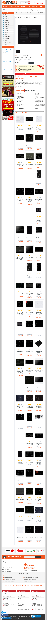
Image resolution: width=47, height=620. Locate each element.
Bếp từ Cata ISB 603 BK (20, 238)
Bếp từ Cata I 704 (20, 293)
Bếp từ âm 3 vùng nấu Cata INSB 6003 (38, 407)
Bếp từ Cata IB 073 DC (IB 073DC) (20, 165)
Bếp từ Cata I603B (20, 351)
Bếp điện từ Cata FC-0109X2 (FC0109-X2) (39, 425)
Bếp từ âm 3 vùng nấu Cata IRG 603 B (29, 519)
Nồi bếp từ (6, 44)
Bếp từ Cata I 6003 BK (29, 352)
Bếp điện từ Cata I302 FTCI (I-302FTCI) (29, 275)
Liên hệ (40, 6)
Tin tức (28, 6)
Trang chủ (5, 6)
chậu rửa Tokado (8, 42)
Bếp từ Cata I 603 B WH (38, 128)
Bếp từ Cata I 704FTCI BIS (38, 463)
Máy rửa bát (7, 26)
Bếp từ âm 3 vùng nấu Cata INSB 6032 (29, 407)
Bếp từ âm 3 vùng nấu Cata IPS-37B (20, 146)
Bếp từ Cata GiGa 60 (20, 499)
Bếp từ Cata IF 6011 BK (20, 332)
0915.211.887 (7, 618)
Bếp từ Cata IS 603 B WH (20, 128)
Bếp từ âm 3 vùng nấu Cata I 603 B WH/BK (39, 313)
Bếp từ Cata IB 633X (39, 164)
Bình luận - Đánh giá (30, 90)
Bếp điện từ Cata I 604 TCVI (39, 294)
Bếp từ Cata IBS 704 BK (29, 463)
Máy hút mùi (7, 20)
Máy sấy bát (7, 22)
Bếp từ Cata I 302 (39, 182)
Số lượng (17, 62)
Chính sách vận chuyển (6, 571)
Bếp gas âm (7, 24)
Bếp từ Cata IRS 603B (29, 500)
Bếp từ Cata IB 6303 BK (29, 313)
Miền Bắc (6, 591)
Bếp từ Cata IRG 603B (29, 388)
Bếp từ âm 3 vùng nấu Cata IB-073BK (29, 444)
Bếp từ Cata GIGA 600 (29, 165)
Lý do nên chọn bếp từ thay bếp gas (7, 50)
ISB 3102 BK (20, 462)
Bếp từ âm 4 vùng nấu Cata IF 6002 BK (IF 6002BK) (39, 219)
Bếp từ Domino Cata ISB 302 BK (39, 275)
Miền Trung (21, 591)
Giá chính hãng (18, 59)
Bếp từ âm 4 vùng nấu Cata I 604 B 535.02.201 (29, 200)
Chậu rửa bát (7, 32)
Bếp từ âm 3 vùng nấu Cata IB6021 (20, 313)
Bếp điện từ (7, 18)
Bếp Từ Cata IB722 (38, 257)
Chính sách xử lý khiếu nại (7, 567)
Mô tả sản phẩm (20, 90)
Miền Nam (35, 591)
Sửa (42, 54)
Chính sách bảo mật (5, 569)
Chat (3, 612)
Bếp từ (6, 14)
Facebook (4, 615)
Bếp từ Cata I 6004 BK (29, 332)
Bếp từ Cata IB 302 (29, 425)
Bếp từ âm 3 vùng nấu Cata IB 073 (29, 128)
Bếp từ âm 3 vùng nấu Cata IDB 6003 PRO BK (38, 238)
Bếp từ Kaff (7, 40)
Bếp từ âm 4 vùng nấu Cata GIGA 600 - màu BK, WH (20, 258)
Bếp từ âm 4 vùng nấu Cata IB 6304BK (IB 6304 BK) (38, 333)
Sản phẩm (17, 6)
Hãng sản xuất (34, 6)
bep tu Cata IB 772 (29, 480)
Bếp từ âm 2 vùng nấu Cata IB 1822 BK (20, 519)
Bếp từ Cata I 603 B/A (20, 200)
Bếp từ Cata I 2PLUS (29, 145)
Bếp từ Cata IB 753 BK (38, 444)
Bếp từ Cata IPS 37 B (39, 370)
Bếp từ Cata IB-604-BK (38, 500)
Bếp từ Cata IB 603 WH (20, 538)
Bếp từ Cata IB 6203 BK (29, 538)
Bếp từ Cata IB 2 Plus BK (39, 146)
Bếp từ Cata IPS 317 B (38, 388)
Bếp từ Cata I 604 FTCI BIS (39, 352)
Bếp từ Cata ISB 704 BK (20, 481)
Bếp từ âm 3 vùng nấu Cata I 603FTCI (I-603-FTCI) (38, 519)
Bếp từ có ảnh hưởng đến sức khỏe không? (7, 69)
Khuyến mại (23, 6)
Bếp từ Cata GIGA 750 (29, 294)
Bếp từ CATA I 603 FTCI (20, 407)
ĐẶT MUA (31, 63)
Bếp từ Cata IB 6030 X (38, 538)
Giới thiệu (11, 6)
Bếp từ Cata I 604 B (29, 257)
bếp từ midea (7, 38)
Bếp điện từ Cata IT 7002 (38, 481)
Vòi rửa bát (7, 34)
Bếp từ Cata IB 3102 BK (29, 238)
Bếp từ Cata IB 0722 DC (38, 200)
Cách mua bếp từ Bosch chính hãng (7, 60)
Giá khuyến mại (18, 60)
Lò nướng (6, 28)
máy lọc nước (7, 36)
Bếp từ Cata (27, 12)
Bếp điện (6, 16)
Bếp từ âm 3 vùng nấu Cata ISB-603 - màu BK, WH (20, 371)
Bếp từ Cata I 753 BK (29, 370)
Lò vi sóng (6, 30)
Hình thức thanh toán (6, 564)
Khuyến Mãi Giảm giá (7, 65)
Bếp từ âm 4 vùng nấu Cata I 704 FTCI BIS (20, 426)
